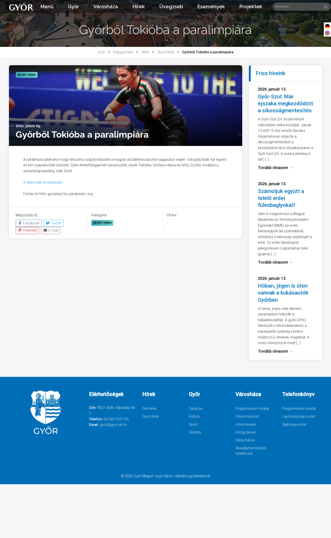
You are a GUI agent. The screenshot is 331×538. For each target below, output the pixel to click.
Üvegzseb (171, 6)
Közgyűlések (245, 432)
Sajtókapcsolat (294, 424)
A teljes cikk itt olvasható (42, 182)
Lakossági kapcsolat (298, 416)
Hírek (138, 6)
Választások (245, 440)
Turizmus (196, 408)
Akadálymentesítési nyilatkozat (250, 451)
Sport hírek (165, 52)
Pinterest (27, 230)
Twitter (54, 223)
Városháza (105, 6)
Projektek (250, 6)
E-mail (50, 230)
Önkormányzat (247, 416)
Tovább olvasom (275, 168)
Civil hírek (149, 408)
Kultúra (194, 416)
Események (211, 6)
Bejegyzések (123, 52)
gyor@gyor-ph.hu (113, 425)
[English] (327, 32)
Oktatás (195, 432)
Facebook (28, 223)
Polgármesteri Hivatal (252, 408)
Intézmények (245, 424)
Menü (47, 6)
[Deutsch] (327, 26)
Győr (73, 6)
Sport (193, 424)
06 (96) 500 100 (116, 419)
